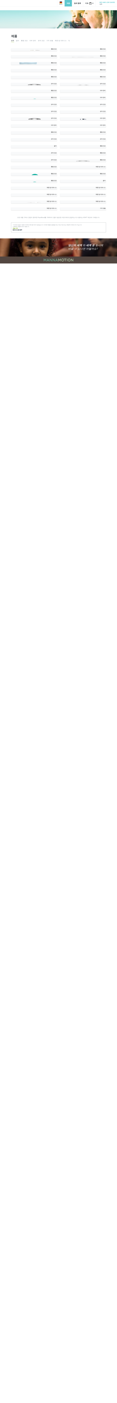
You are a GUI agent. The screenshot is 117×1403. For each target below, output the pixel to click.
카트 (89, 3)
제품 (68, 3)
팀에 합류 (77, 3)
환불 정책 (15, 1368)
